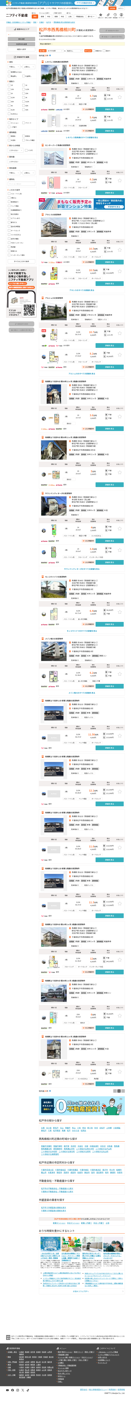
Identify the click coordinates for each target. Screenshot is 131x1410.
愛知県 (21, 1364)
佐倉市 (80, 1172)
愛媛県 (27, 1372)
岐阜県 (27, 1364)
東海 (9, 1364)
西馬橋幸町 (57, 1148)
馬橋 (63, 1130)
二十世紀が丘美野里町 (50, 1154)
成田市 (73, 1172)
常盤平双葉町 (46, 1146)
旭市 (93, 1172)
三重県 (38, 1364)
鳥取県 (32, 1370)
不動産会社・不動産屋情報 (67, 1365)
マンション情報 (63, 1368)
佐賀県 (27, 1375)
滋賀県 (38, 1367)
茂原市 (66, 1172)
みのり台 (75, 1130)
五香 (43, 1127)
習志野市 (99, 1172)
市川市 (112, 1169)
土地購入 (61, 1363)
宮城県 (38, 1352)
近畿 (9, 1367)
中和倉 (109, 1146)
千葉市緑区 (84, 1169)
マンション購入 (63, 1357)
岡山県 (27, 1370)
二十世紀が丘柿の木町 (85, 1148)
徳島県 (49, 1370)
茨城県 (45, 1357)
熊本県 (38, 1375)
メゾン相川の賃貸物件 (54, 638)
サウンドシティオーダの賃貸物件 (58, 493)
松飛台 (83, 1130)
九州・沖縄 (11, 1375)
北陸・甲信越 (12, 1362)
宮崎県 (49, 1375)
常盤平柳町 (57, 1146)
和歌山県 (50, 1367)
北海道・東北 (12, 1352)
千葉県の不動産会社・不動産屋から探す (57, 1191)
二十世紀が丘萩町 (83, 1151)
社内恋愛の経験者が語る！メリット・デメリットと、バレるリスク (112, 1255)
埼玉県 (34, 1357)
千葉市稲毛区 (60, 1169)
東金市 (87, 1172)
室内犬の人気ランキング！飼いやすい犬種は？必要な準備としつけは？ (91, 1255)
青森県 (27, 1352)
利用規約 (112, 1390)
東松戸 (43, 1130)
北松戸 (102, 1127)
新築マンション (59, 1223)
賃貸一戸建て (89, 1352)
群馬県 (21, 1359)
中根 (86, 1146)
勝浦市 (113, 1172)
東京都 (21, 1357)
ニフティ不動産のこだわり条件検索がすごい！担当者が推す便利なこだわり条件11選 (62, 1279)
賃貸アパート (78, 1352)
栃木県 (51, 1357)
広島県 (21, 1370)
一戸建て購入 (62, 1360)
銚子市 (105, 1169)
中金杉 (80, 1146)
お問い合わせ (102, 1357)
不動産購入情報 (63, 1354)
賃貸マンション (67, 1352)
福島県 (21, 1354)
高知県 (32, 1372)
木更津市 (51, 1172)
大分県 (44, 1375)
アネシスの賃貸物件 (53, 214)
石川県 (44, 1362)
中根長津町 (94, 1146)
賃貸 (59, 1352)
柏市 (107, 1172)
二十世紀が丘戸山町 (104, 1148)
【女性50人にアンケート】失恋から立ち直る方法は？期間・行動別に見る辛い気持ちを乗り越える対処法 (61, 1284)
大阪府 (21, 1367)
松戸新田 (56, 1130)
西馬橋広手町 (69, 1148)
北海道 (21, 1352)
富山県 (38, 1362)
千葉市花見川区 (47, 1169)
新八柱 (90, 1127)
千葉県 (40, 1357)
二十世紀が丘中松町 (49, 1151)
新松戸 (55, 1127)
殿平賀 (66, 1146)
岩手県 (32, 1352)
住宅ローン (61, 1376)
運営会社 (83, 1390)
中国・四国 (11, 1370)
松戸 (68, 1130)
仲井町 (73, 1146)
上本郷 (109, 1127)
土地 (107, 1223)
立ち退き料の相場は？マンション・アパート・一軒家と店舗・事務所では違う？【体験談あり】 (71, 1256)
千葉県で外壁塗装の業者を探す (53, 1210)
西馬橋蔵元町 (46, 1148)
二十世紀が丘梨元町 (67, 1151)
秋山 (74, 1127)
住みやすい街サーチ (65, 1371)
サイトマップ (102, 1363)
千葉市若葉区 (72, 1169)
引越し (60, 1381)
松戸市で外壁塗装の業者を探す (53, 1207)
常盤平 (67, 1127)
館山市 (43, 1172)
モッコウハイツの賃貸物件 (56, 576)
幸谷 (84, 1127)
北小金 (49, 1127)
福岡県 (21, 1375)
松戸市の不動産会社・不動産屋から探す (57, 1188)
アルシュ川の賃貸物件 (54, 298)
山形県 (49, 1352)
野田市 (59, 1172)
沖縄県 (28, 1377)
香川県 (21, 1372)
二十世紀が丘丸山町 (100, 1151)
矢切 (96, 1127)
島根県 (38, 1370)
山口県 (44, 1370)
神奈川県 (28, 1357)
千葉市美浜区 (95, 1169)
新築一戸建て (86, 1223)
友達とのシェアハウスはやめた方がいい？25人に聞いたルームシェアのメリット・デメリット (104, 1274)
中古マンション (73, 1223)
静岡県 (32, 1364)
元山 (62, 1127)
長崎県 (32, 1375)
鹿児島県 (22, 1377)
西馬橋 (116, 1146)
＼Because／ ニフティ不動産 (108, 1352)
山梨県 (27, 1362)
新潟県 (21, 1362)
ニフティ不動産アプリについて (108, 1354)
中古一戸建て (98, 1223)
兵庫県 (27, 1367)
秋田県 (44, 1352)
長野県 (32, 1362)
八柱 (79, 1127)
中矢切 (103, 1146)
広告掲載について (104, 1360)
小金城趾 (116, 1127)
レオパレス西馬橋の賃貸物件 (56, 61)
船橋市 (119, 1169)
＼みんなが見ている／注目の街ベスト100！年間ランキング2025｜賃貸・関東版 (50, 1255)
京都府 (32, 1367)
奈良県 (44, 1367)
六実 (50, 1130)
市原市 (119, 1172)
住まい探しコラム (64, 1373)
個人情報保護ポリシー (98, 1390)
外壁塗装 (61, 1379)
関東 (9, 1357)
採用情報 (121, 1390)
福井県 (49, 1362)
